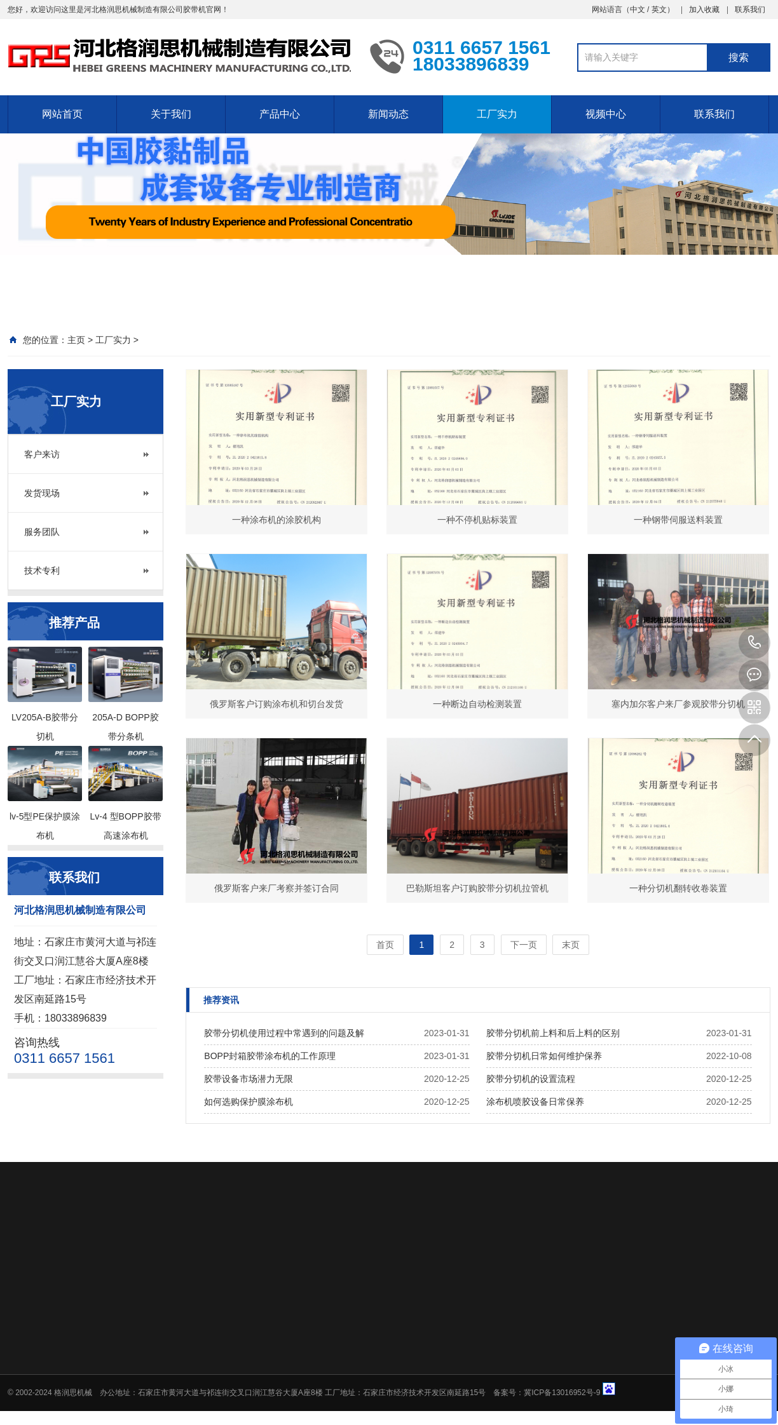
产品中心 (279, 114)
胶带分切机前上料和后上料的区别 (553, 1033)
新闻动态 (388, 114)
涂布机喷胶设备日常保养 (535, 1102)
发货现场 (42, 493)
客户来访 (42, 454)
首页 (385, 945)
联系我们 (750, 9)
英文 (659, 9)
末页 (571, 945)
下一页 (523, 945)
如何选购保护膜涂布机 (248, 1102)
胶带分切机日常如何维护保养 (544, 1056)
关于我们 (171, 114)
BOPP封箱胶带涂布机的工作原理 (270, 1056)
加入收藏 (704, 9)
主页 (76, 340)
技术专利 (42, 570)
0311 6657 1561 (754, 643)
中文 (637, 9)
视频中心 (605, 114)
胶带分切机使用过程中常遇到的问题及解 (284, 1033)
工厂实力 (497, 114)
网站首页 (62, 114)
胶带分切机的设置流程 (530, 1079)
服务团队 (42, 532)
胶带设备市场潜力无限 (248, 1079)
